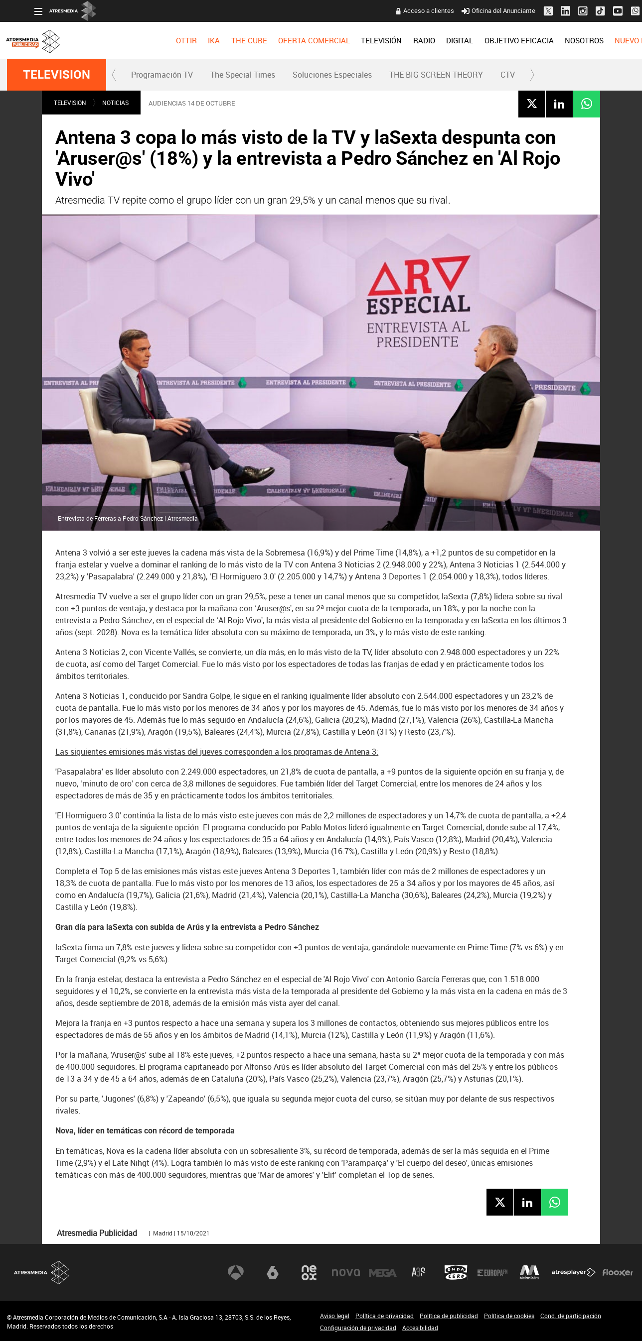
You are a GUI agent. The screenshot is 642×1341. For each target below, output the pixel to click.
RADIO (396, 40)
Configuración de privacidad (358, 1328)
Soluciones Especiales (332, 74)
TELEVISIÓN (353, 40)
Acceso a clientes (401, 10)
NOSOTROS (556, 40)
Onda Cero (456, 1272)
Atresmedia (42, 1272)
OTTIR (158, 40)
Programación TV (162, 74)
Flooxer (618, 1272)
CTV (507, 74)
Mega (383, 1272)
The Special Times (242, 74)
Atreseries (419, 1272)
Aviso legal (334, 1316)
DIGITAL (432, 40)
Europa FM (492, 1272)
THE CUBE (221, 40)
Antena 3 (236, 1272)
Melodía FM (529, 1272)
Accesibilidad (420, 1328)
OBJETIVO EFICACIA (491, 40)
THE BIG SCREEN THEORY (436, 74)
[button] (114, 75)
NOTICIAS (115, 103)
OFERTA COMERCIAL (286, 40)
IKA (186, 40)
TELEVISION (56, 75)
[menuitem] (158, 40)
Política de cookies (509, 1316)
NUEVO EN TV (611, 40)
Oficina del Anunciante (471, 10)
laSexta (273, 1272)
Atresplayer (573, 1272)
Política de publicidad (449, 1316)
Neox (309, 1272)
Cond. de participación (570, 1316)
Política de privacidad (384, 1316)
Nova (346, 1272)
